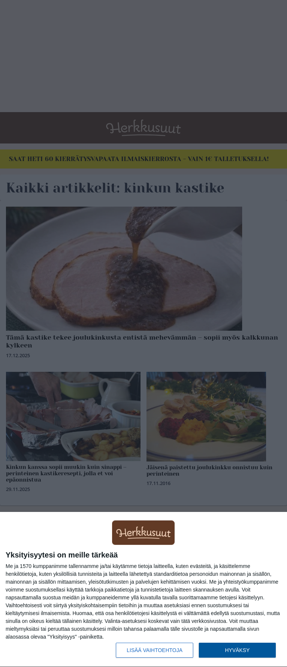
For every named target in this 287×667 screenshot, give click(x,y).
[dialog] (143, 589)
